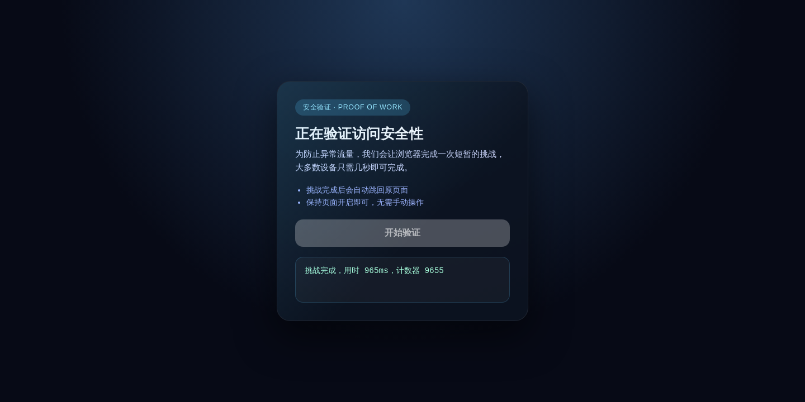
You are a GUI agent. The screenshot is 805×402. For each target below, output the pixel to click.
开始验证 (402, 232)
